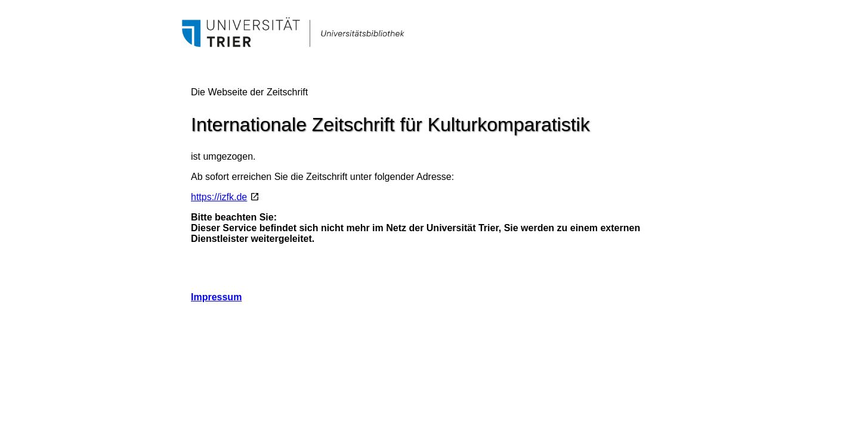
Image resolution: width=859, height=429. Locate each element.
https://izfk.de (219, 197)
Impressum (216, 297)
